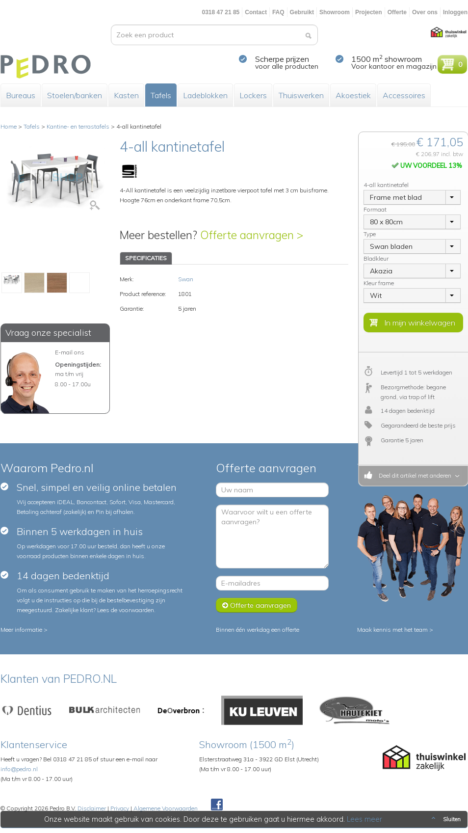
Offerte (397, 12)
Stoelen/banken (74, 95)
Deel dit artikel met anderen (413, 475)
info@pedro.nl (19, 769)
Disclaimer (92, 808)
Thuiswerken (301, 95)
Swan (185, 279)
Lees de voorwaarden (125, 610)
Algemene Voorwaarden (165, 808)
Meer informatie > (24, 629)
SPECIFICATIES (146, 258)
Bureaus (20, 95)
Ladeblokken (205, 95)
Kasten (126, 95)
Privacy (119, 808)
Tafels (161, 95)
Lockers (253, 95)
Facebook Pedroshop (217, 805)
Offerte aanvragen (256, 605)
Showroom (334, 12)
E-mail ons (69, 352)
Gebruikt (302, 12)
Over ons (425, 12)
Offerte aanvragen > (251, 235)
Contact (256, 12)
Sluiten (445, 819)
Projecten (368, 12)
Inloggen (455, 12)
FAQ (278, 12)
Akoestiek (353, 95)
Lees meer (365, 819)
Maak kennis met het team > (395, 629)
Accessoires (404, 95)
